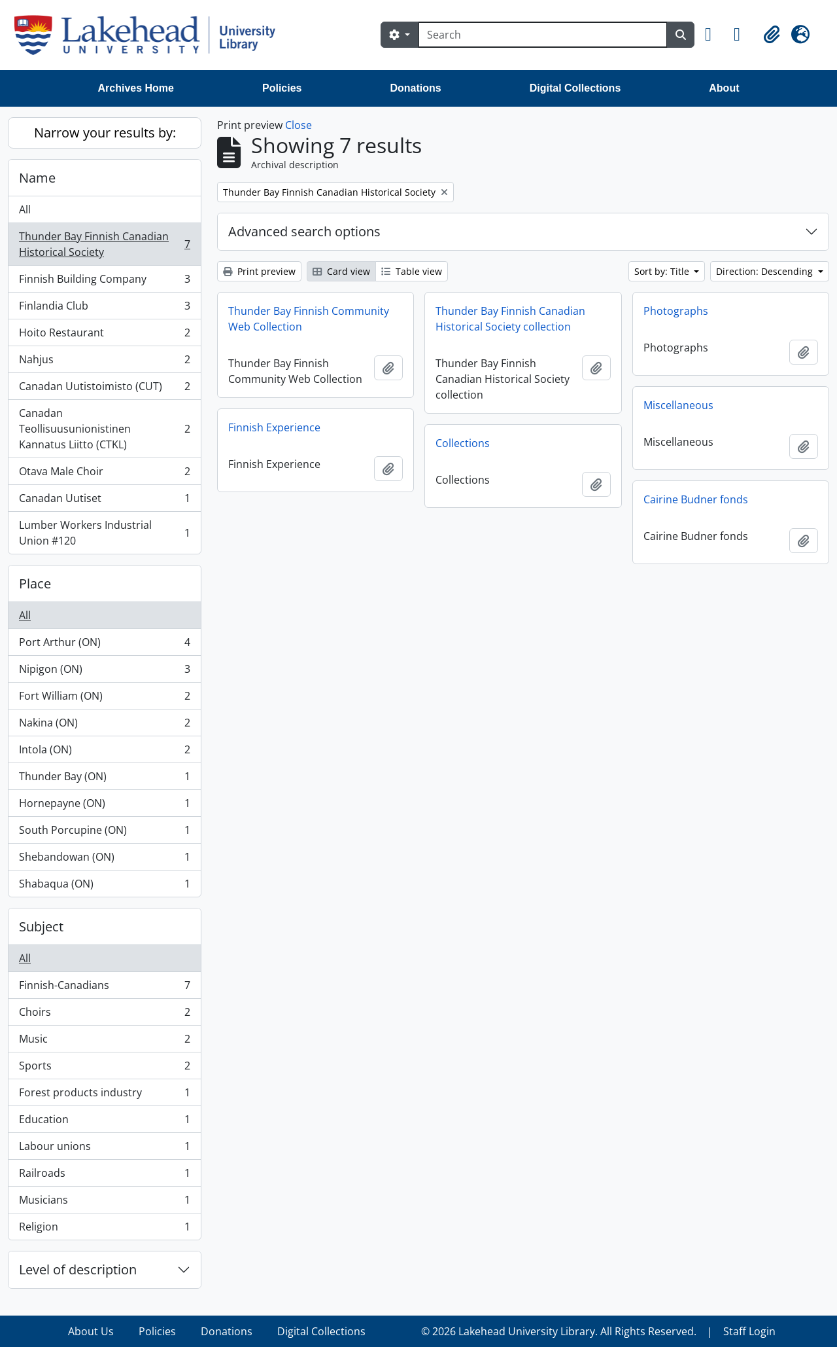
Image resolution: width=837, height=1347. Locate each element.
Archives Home (136, 88)
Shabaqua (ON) (104, 886)
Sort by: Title (663, 271)
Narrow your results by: (105, 132)
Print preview (259, 271)
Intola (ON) (104, 752)
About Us (91, 1331)
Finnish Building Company (104, 282)
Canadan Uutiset (104, 501)
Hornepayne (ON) (104, 806)
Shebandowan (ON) (104, 860)
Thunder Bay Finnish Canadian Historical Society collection (510, 319)
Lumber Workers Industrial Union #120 (104, 533)
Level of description (78, 1269)
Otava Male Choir (104, 474)
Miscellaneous (678, 405)
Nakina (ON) (104, 725)
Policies (281, 88)
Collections (463, 443)
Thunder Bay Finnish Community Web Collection (308, 319)
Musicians (104, 1202)
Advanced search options (304, 231)
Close (298, 125)
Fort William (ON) (104, 698)
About (724, 88)
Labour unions (104, 1149)
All (25, 209)
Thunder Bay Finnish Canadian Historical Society (104, 244)
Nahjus (104, 362)
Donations (415, 88)
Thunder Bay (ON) (104, 779)
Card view (341, 271)
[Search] (543, 35)
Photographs (675, 311)
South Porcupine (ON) (104, 833)
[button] (714, 34)
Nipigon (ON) (104, 672)
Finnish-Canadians (104, 988)
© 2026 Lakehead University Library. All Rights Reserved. (558, 1331)
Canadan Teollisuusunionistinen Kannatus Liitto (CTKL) (104, 429)
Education (104, 1122)
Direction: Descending (765, 271)
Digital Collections (575, 88)
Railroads (104, 1176)
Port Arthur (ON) (104, 645)
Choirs (104, 1015)
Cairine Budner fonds (695, 499)
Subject (41, 926)
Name (37, 178)
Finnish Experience (274, 427)
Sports (104, 1068)
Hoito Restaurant (104, 335)
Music (104, 1041)
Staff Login (749, 1331)
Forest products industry (104, 1095)
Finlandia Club (104, 308)
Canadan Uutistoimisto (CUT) (104, 389)
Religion (104, 1229)
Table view (411, 271)
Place (35, 583)
